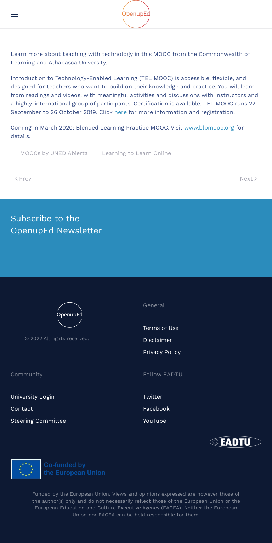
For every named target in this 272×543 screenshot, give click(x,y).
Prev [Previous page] (23, 178)
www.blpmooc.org (209, 127)
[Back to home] (136, 14)
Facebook (156, 408)
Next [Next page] (248, 178)
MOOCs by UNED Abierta (54, 153)
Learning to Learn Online (136, 153)
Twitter (153, 396)
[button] (14, 14)
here (120, 112)
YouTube (154, 420)
